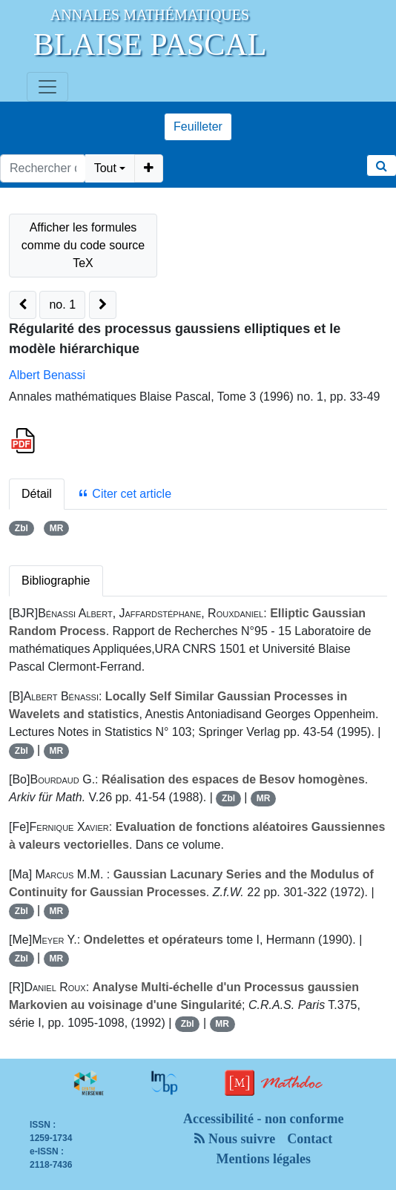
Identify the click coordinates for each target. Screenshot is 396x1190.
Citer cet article (124, 493)
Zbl (21, 528)
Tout (105, 168)
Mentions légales (264, 1158)
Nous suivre (234, 1138)
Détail (37, 493)
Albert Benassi (47, 375)
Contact (309, 1138)
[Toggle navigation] (47, 87)
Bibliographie (56, 580)
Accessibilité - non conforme (263, 1118)
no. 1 (62, 304)
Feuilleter (198, 126)
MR (57, 528)
